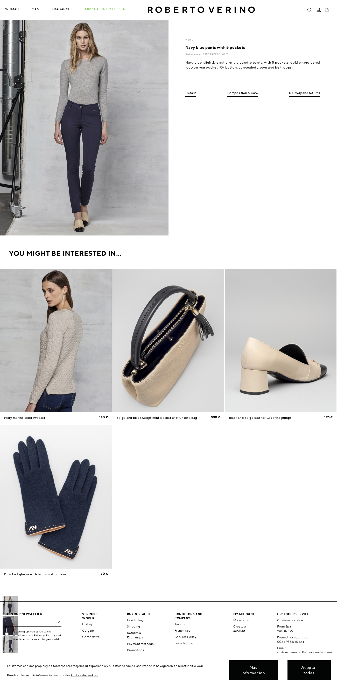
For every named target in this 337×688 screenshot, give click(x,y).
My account (241, 620)
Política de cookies (84, 675)
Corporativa (91, 637)
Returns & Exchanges (135, 635)
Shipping (133, 626)
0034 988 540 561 (290, 642)
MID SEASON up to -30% (105, 9)
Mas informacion (253, 670)
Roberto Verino (201, 10)
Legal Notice (183, 643)
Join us (179, 624)
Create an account (240, 628)
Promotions (135, 650)
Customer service (290, 620)
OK (57, 621)
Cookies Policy (185, 637)
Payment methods (140, 644)
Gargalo (88, 630)
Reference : (194, 54)
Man (35, 9)
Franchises (182, 630)
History (87, 624)
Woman (12, 9)
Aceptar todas (309, 670)
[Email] (29, 621)
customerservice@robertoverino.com (304, 652)
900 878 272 (286, 631)
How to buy (135, 620)
